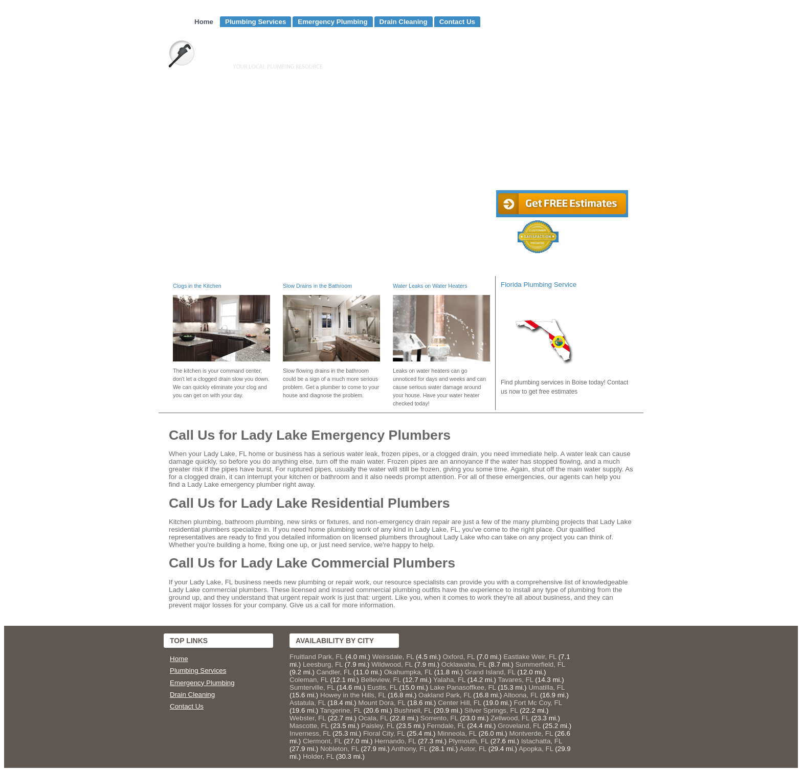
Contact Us (457, 22)
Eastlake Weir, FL (529, 657)
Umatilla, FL (546, 687)
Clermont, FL (322, 741)
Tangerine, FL (341, 710)
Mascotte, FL (309, 726)
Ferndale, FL (446, 726)
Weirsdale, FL (393, 657)
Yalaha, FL (449, 680)
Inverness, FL (309, 733)
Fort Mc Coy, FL (538, 703)
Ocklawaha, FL (463, 664)
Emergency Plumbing (332, 22)
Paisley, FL (377, 726)
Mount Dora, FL (381, 703)
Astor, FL (472, 749)
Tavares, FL (515, 680)
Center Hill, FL (459, 703)
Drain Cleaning (404, 22)
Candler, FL (334, 672)
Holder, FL (318, 756)
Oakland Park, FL (444, 695)
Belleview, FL (381, 680)
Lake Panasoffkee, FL (463, 687)
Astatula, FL (307, 703)
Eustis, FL (382, 687)
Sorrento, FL (439, 718)
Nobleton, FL (339, 749)
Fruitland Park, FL (316, 657)
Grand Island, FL (490, 672)
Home (203, 22)
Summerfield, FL (540, 664)
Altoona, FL (520, 695)
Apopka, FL (536, 749)
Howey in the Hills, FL (353, 695)
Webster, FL (307, 718)
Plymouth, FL (468, 741)
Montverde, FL (530, 733)
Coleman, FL (308, 680)
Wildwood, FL (391, 664)
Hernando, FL (395, 741)
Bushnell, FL (413, 710)
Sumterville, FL (312, 687)
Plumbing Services (255, 22)
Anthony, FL (409, 749)
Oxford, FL (458, 657)
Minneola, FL (457, 733)
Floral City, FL (384, 733)
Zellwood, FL (510, 718)
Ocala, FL (373, 718)
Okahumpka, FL (408, 672)
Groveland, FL (519, 726)
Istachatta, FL (541, 741)
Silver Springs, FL (491, 710)
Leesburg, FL (323, 664)
